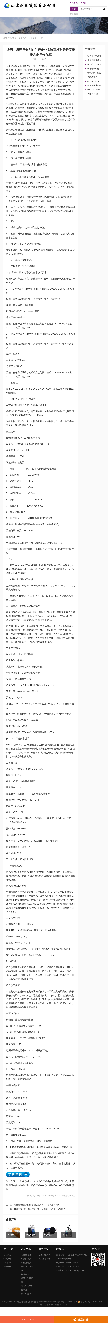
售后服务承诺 (44, 1259)
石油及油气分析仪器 (27, 1288)
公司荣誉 (7, 1262)
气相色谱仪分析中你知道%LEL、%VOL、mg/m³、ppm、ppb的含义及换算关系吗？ (93, 68)
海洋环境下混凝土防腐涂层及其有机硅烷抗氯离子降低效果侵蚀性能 (93, 73)
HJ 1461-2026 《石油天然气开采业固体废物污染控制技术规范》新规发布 (93, 90)
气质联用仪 (26, 1259)
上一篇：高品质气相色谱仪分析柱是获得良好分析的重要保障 (32, 1205)
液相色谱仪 (26, 1262)
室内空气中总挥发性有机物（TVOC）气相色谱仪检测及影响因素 (93, 56)
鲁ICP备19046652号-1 (67, 1302)
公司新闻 (33, 38)
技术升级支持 (44, 1255)
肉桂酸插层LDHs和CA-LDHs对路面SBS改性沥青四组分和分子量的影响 (93, 77)
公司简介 (7, 1255)
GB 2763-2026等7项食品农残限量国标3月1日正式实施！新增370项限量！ (93, 81)
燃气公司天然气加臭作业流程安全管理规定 (93, 64)
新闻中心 (22, 38)
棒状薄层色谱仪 (27, 1268)
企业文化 (7, 1259)
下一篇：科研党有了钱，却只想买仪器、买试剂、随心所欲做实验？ (35, 1209)
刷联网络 (63, 1304)
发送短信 (81, 1319)
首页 (14, 38)
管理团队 (7, 1266)
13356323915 (27, 1319)
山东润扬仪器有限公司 (28, 1302)
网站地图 (46, 1304)
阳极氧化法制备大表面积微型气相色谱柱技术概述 (93, 85)
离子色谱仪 (26, 1294)
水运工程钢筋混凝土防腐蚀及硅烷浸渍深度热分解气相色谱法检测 (93, 60)
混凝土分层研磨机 (27, 1280)
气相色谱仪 (26, 1255)
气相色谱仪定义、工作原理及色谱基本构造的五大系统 (93, 94)
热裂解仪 (25, 1274)
